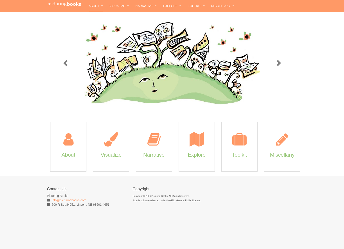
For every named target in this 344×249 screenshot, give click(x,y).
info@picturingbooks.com (69, 200)
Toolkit (196, 6)
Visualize (119, 6)
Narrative (145, 6)
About (96, 6)
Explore (172, 6)
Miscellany (222, 6)
